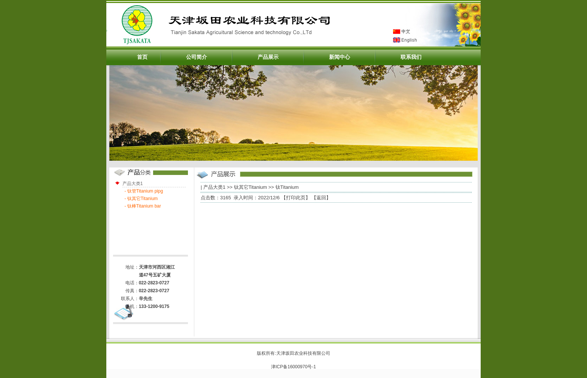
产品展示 (268, 57)
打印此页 (295, 197)
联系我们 (411, 57)
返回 (321, 197)
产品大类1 (214, 187)
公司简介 (196, 57)
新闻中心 (339, 57)
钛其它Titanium (250, 187)
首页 (142, 57)
